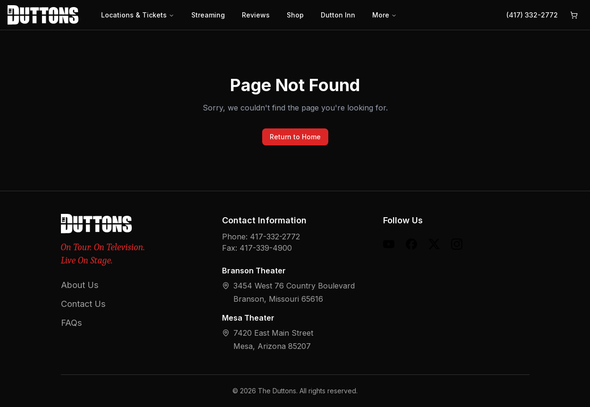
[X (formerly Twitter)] (434, 244)
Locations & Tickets (137, 15)
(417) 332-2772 (532, 15)
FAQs (71, 323)
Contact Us (83, 304)
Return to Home (295, 137)
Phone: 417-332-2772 (261, 236)
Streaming (208, 15)
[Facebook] (411, 244)
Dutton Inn (338, 15)
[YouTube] (388, 244)
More (384, 15)
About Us (79, 285)
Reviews (256, 15)
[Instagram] (456, 244)
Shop (295, 15)
